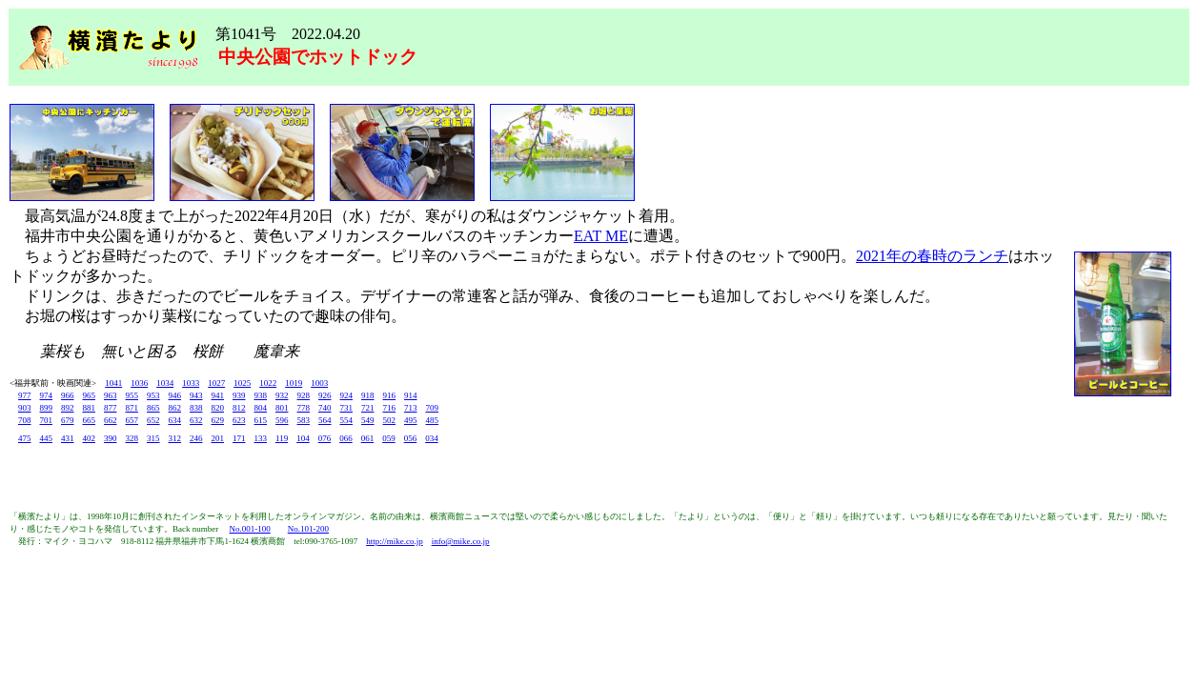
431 (67, 438)
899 (46, 408)
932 (282, 395)
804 (261, 408)
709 (432, 408)
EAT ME (601, 236)
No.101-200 (308, 529)
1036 (139, 383)
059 (389, 438)
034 (431, 438)
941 (218, 395)
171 (239, 438)
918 (368, 395)
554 (347, 420)
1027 (216, 383)
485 (432, 420)
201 (218, 438)
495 (410, 420)
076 (325, 438)
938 (261, 395)
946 (175, 395)
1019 (293, 383)
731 (347, 408)
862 (175, 408)
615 (261, 420)
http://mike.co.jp (394, 541)
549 (368, 420)
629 (218, 420)
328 (132, 438)
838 (196, 408)
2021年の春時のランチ (932, 256)
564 (325, 420)
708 (24, 420)
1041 (113, 383)
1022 (267, 383)
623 (239, 420)
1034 (164, 383)
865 (153, 408)
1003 (319, 383)
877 (110, 408)
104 (303, 438)
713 (410, 408)
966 (67, 395)
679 (67, 420)
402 (89, 438)
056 (410, 438)
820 (218, 408)
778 (304, 408)
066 (346, 438)
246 (196, 438)
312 (175, 438)
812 (239, 408)
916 (389, 395)
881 (89, 408)
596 (282, 420)
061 (368, 438)
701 (46, 420)
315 (153, 438)
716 (389, 408)
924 (347, 395)
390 (110, 438)
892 (67, 408)
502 (389, 420)
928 (304, 395)
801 (282, 408)
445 (46, 438)
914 (410, 395)
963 (110, 395)
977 (24, 395)
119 (281, 438)
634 (175, 420)
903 (24, 408)
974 (46, 395)
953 (153, 395)
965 (89, 395)
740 (325, 408)
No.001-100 (249, 529)
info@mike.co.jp (461, 541)
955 (132, 395)
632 (196, 420)
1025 (242, 383)
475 (24, 438)
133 (261, 438)
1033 (190, 383)
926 (325, 395)
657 (132, 420)
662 (110, 420)
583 (304, 420)
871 (132, 408)
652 (153, 420)
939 (239, 395)
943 (196, 395)
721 (368, 408)
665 (89, 420)
